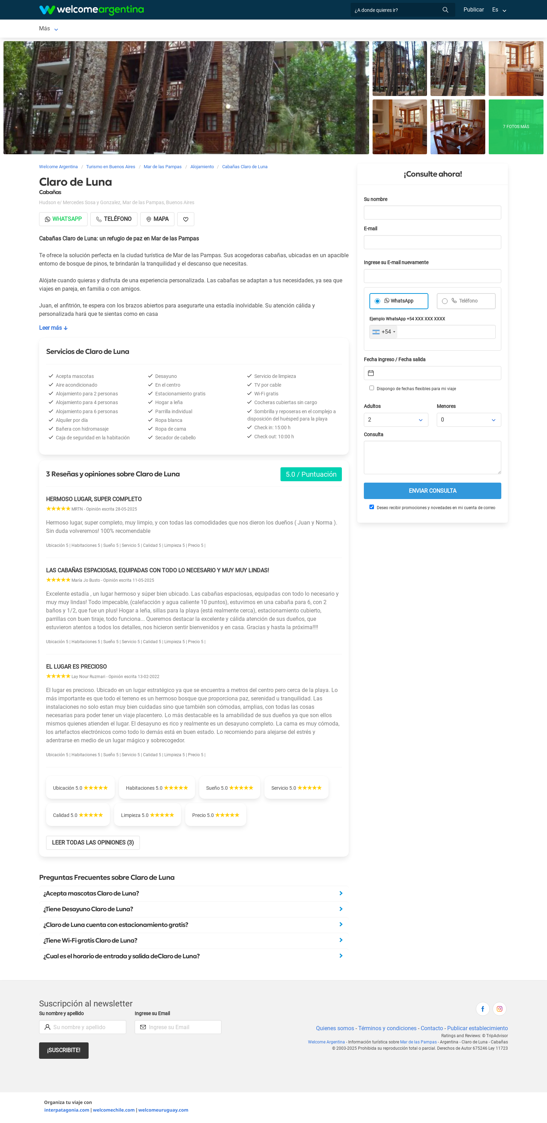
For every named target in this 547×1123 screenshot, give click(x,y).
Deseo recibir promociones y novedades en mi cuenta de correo (432, 509)
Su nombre (376, 201)
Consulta (374, 436)
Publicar (473, 9)
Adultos (372, 408)
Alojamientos (115, 29)
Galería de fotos (289, 29)
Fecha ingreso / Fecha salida (396, 361)
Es (495, 9)
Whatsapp (63, 220)
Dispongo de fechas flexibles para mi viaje (412, 390)
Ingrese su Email (153, 1015)
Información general (382, 29)
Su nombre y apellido (63, 1015)
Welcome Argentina (330, 1043)
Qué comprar (333, 29)
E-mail (371, 230)
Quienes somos (333, 1029)
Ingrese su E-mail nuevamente (398, 264)
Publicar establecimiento (477, 1029)
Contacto (431, 1029)
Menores (447, 408)
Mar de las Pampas (63, 29)
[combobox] (383, 333)
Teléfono (468, 302)
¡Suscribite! (64, 1051)
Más (421, 29)
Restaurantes (171, 29)
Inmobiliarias (245, 29)
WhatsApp (402, 302)
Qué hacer (208, 29)
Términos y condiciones (386, 1029)
